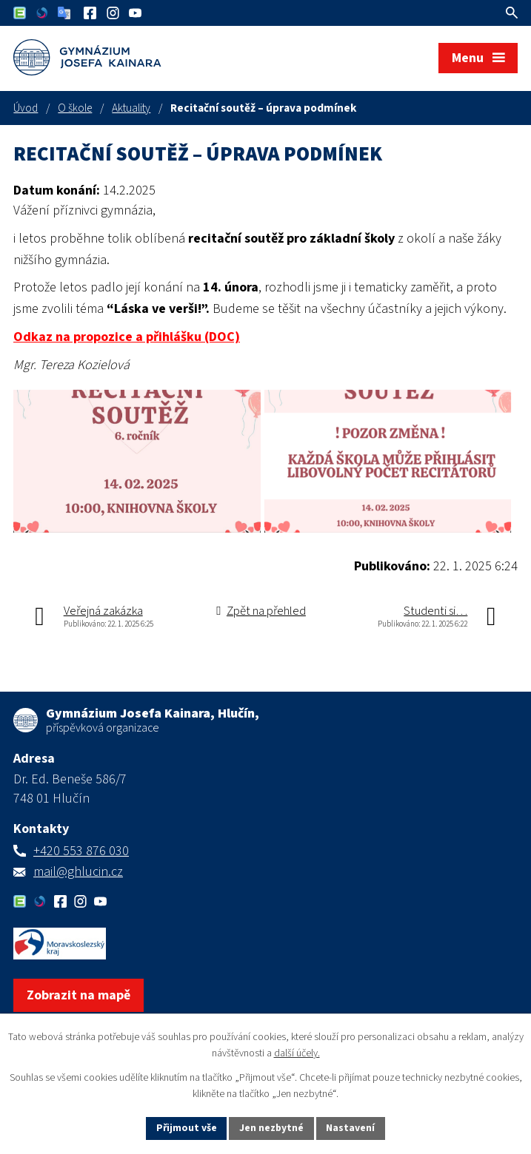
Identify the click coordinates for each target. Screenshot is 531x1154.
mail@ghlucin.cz (78, 892)
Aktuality (131, 108)
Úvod (25, 108)
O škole (75, 108)
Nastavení (351, 1127)
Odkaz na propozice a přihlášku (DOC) (126, 337)
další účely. (297, 1053)
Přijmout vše (185, 1127)
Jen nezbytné (271, 1127)
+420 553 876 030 (81, 872)
